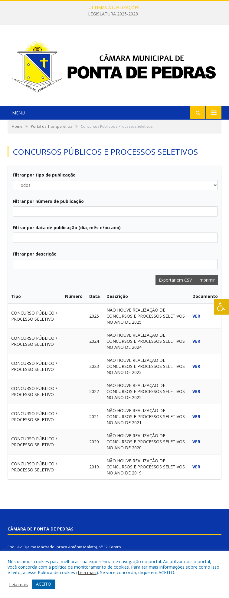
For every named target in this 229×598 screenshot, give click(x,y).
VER (196, 316)
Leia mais (87, 572)
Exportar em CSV (175, 280)
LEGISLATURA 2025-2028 (113, 14)
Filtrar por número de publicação (48, 201)
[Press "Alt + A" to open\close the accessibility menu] (221, 307)
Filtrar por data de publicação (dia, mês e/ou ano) (67, 227)
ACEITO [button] (43, 584)
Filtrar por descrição (35, 254)
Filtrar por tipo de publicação (44, 175)
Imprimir (206, 280)
